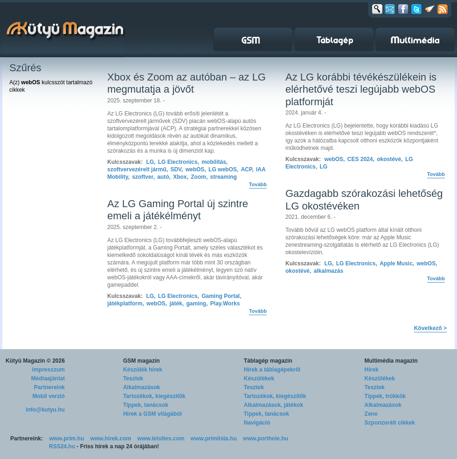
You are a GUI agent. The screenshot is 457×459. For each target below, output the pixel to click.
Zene (371, 414)
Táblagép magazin (268, 361)
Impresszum (48, 369)
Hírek (372, 369)
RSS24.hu (62, 446)
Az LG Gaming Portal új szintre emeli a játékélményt (177, 210)
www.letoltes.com (161, 438)
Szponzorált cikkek (390, 422)
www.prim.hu (66, 438)
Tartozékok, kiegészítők (154, 396)
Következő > (430, 328)
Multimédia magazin (391, 361)
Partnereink (49, 387)
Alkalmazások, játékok (273, 405)
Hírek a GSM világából (152, 414)
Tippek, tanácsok (145, 405)
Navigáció (257, 422)
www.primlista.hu (214, 438)
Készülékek (259, 378)
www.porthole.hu (265, 438)
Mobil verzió (49, 396)
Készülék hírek (142, 369)
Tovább (258, 184)
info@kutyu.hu (45, 409)
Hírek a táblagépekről (272, 369)
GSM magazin (141, 361)
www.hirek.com (111, 438)
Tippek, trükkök (385, 396)
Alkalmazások (141, 387)
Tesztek (133, 378)
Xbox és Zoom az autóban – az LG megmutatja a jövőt (186, 83)
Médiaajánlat (48, 378)
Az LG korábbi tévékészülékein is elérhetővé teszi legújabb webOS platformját (360, 89)
